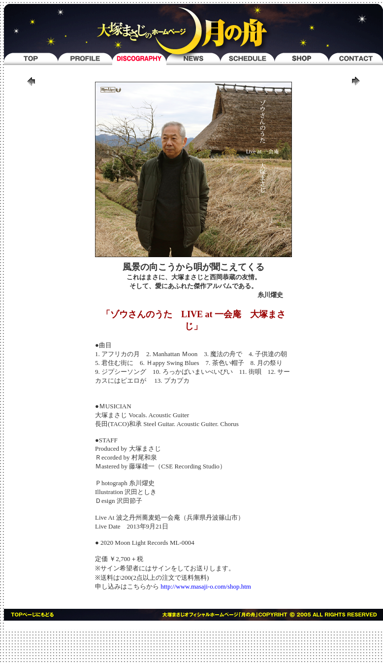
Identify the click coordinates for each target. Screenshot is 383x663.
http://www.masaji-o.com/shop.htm (205, 586)
